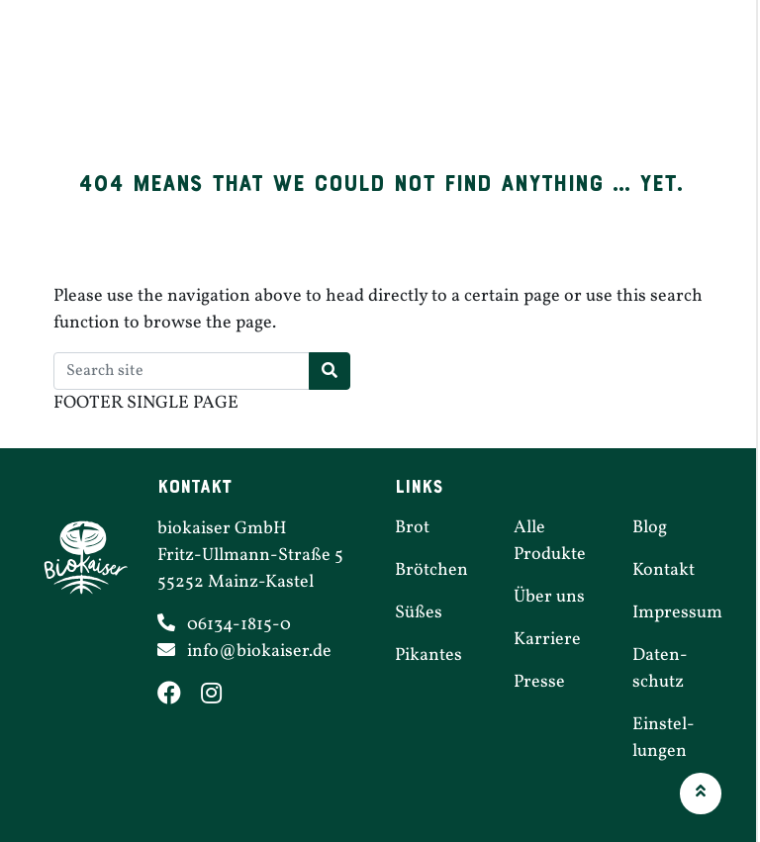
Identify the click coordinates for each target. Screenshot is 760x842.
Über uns (695, 78)
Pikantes (444, 78)
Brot (217, 78)
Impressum (677, 613)
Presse (539, 682)
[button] (700, 793)
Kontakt (663, 570)
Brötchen (289, 78)
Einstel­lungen (663, 738)
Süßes (368, 78)
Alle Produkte (550, 541)
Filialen (526, 78)
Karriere (608, 78)
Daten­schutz (660, 669)
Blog (649, 527)
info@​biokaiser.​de (259, 651)
